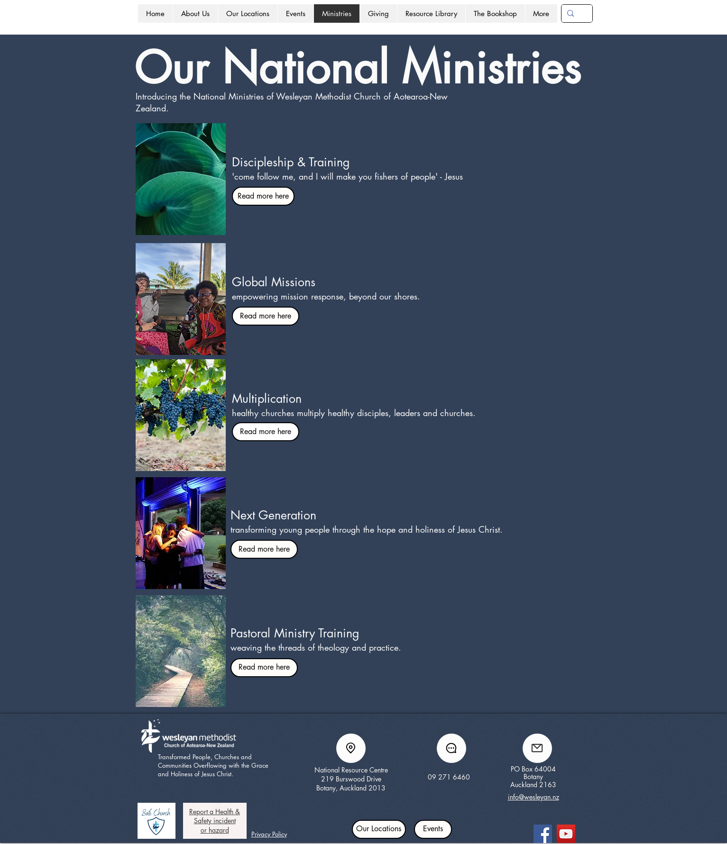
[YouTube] (566, 834)
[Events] (433, 829)
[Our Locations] (379, 829)
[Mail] (537, 748)
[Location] (351, 748)
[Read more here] (263, 196)
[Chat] (451, 748)
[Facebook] (543, 834)
